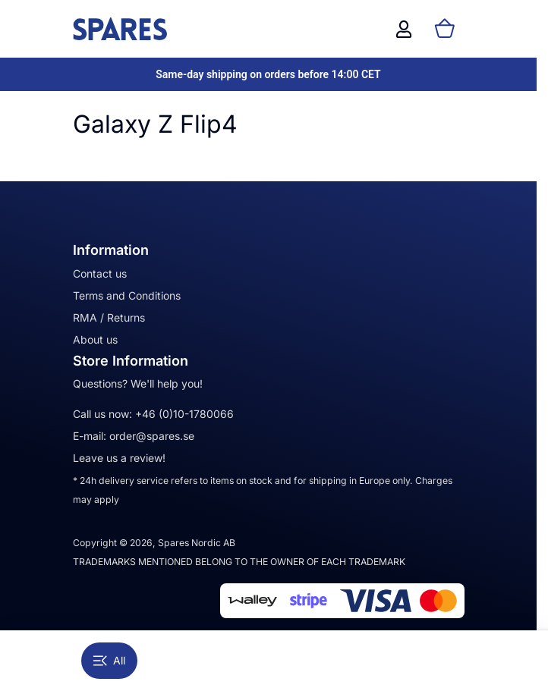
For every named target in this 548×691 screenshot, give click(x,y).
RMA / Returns (109, 317)
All (109, 660)
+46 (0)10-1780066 (184, 413)
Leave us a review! (119, 457)
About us (95, 339)
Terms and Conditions (127, 295)
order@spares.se (151, 435)
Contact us (100, 273)
